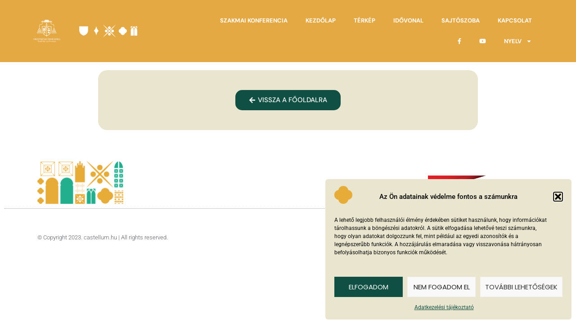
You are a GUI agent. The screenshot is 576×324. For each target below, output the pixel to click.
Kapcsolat (515, 20)
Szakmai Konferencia (254, 20)
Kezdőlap (321, 20)
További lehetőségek (521, 287)
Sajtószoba (460, 20)
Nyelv (518, 41)
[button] (558, 196)
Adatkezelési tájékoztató (444, 307)
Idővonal (408, 20)
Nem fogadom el (442, 287)
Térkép (364, 20)
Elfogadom (368, 287)
